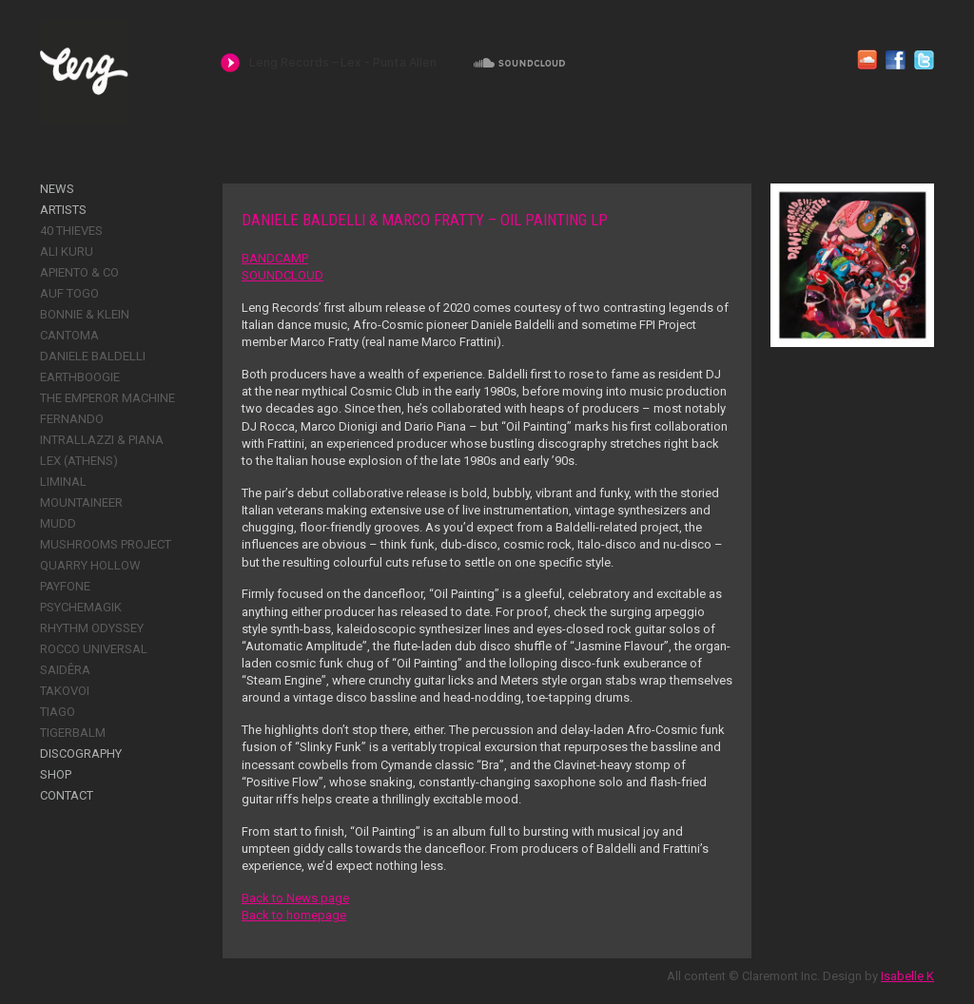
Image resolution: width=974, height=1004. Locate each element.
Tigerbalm (73, 732)
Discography (81, 753)
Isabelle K (907, 976)
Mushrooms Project (105, 544)
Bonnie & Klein (84, 314)
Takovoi (64, 691)
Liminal (63, 481)
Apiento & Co (79, 272)
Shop (55, 774)
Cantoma (69, 335)
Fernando (72, 419)
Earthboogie (80, 377)
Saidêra (65, 670)
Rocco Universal (93, 649)
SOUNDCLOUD (282, 275)
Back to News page (295, 898)
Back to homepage (294, 915)
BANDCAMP (275, 258)
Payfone (65, 586)
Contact (66, 795)
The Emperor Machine (107, 398)
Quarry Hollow (90, 565)
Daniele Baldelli (93, 356)
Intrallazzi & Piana (102, 440)
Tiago (57, 712)
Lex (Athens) (79, 461)
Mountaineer (81, 502)
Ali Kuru (66, 251)
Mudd (58, 523)
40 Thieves (71, 230)
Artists (63, 210)
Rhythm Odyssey (92, 628)
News (57, 189)
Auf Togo (69, 293)
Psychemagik (81, 607)
